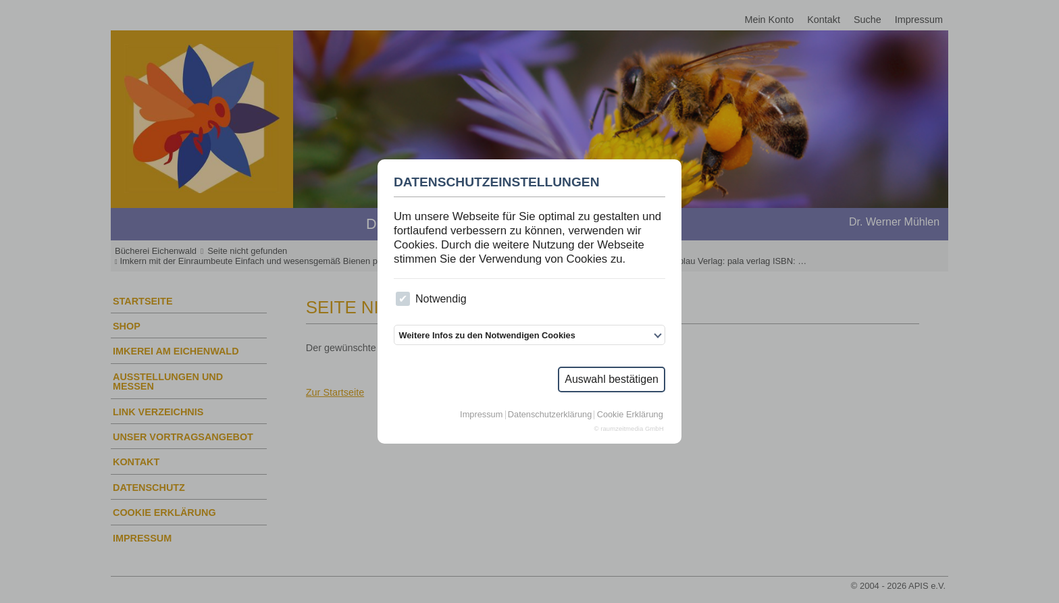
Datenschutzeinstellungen (497, 182)
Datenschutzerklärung (550, 415)
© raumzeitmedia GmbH (629, 428)
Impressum (481, 415)
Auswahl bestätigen (611, 379)
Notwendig (431, 299)
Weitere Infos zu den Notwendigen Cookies (486, 335)
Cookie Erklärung (630, 415)
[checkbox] (403, 299)
